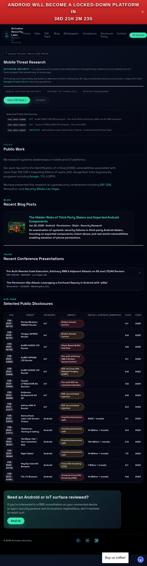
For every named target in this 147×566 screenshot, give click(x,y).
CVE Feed (47, 35)
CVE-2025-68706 (9, 348)
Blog (56, 33)
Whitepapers (71, 33)
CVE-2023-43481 (9, 483)
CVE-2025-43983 (9, 361)
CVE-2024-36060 (9, 398)
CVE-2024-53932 (17, 130)
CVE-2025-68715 (9, 324)
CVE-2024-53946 (9, 373)
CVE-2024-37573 (9, 434)
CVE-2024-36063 (9, 459)
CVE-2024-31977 (9, 410)
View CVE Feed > (16, 100)
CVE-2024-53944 (17, 125)
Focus (26, 33)
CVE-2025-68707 (9, 336)
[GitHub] (78, 547)
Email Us (16, 527)
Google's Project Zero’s (16, 81)
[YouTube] (87, 547)
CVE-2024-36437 (9, 447)
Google (34, 177)
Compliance (90, 33)
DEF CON (105, 185)
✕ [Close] (142, 12)
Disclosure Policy (107, 35)
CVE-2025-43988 (17, 119)
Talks (37, 33)
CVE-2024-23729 (9, 471)
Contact (122, 33)
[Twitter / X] (96, 547)
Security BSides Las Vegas (42, 189)
